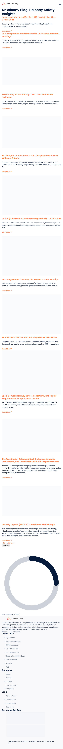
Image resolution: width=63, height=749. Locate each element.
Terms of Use (11, 699)
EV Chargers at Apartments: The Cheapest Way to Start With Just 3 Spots (30, 156)
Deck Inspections (12, 652)
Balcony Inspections (13, 641)
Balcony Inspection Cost (15, 656)
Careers (9, 681)
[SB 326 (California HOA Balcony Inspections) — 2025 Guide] (31, 195)
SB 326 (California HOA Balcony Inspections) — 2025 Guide (31, 218)
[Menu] (60, 4)
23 (9, 543)
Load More (6, 545)
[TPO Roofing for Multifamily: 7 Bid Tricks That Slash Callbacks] (31, 71)
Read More (7, 31)
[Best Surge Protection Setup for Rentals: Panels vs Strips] (31, 256)
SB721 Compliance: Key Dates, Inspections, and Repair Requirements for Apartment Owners (29, 397)
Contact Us (10, 689)
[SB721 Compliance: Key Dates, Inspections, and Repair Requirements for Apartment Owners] (31, 372)
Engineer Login (11, 685)
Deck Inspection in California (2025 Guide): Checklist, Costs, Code (29, 18)
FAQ (7, 667)
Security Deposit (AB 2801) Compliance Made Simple (28, 524)
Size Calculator (11, 660)
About (8, 674)
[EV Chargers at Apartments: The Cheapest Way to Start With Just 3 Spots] (31, 132)
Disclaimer (10, 707)
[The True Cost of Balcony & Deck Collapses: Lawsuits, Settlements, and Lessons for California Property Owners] (31, 435)
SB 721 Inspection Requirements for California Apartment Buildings (30, 35)
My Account (10, 638)
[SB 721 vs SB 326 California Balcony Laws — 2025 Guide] (31, 314)
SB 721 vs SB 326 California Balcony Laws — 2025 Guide (29, 337)
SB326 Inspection (12, 645)
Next (12, 543)
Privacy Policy (11, 696)
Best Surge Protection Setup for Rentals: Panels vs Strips (30, 279)
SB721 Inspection (12, 649)
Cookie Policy (11, 703)
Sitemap (9, 663)
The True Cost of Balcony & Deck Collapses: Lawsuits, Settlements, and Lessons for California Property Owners (30, 460)
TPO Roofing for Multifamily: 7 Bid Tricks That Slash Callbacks (27, 95)
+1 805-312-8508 (13, 632)
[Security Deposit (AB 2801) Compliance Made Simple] (31, 501)
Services (9, 678)
